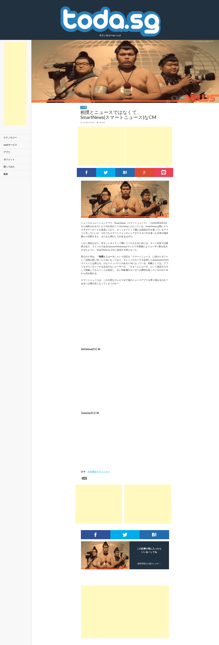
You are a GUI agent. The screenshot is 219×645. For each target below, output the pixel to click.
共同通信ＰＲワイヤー (99, 471)
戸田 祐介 (101, 122)
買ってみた (9, 166)
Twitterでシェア (105, 172)
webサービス (10, 144)
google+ (144, 172)
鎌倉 (5, 174)
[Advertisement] (101, 146)
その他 (83, 107)
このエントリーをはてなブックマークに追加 (125, 172)
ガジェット (9, 159)
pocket (163, 172)
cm (84, 478)
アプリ (6, 152)
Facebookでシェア (86, 172)
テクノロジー (10, 137)
